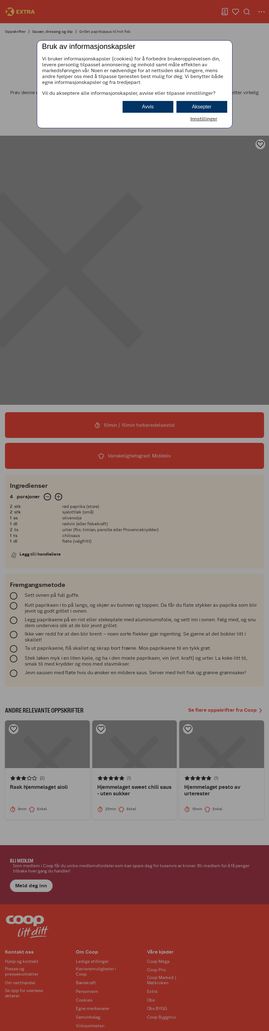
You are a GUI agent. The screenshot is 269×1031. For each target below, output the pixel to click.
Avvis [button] (148, 106)
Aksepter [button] (201, 106)
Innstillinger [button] (203, 119)
